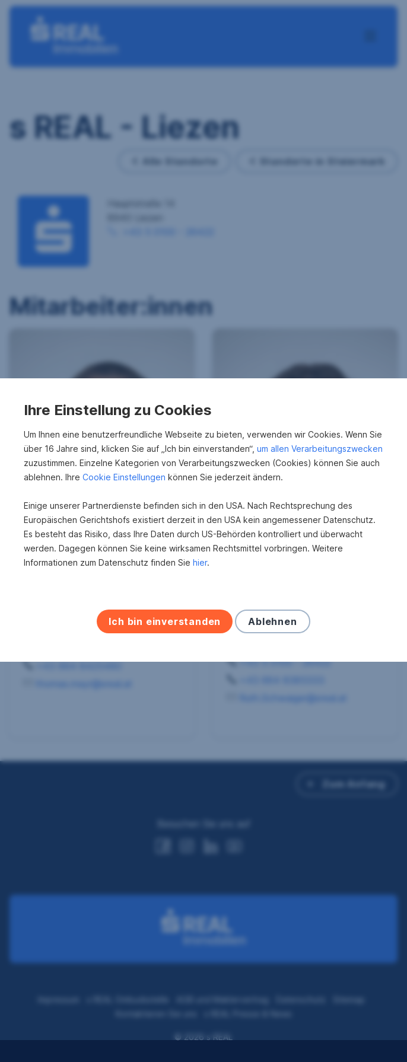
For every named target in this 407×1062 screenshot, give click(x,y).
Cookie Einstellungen (124, 488)
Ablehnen (272, 633)
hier (200, 574)
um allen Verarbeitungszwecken (320, 460)
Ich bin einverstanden (165, 633)
